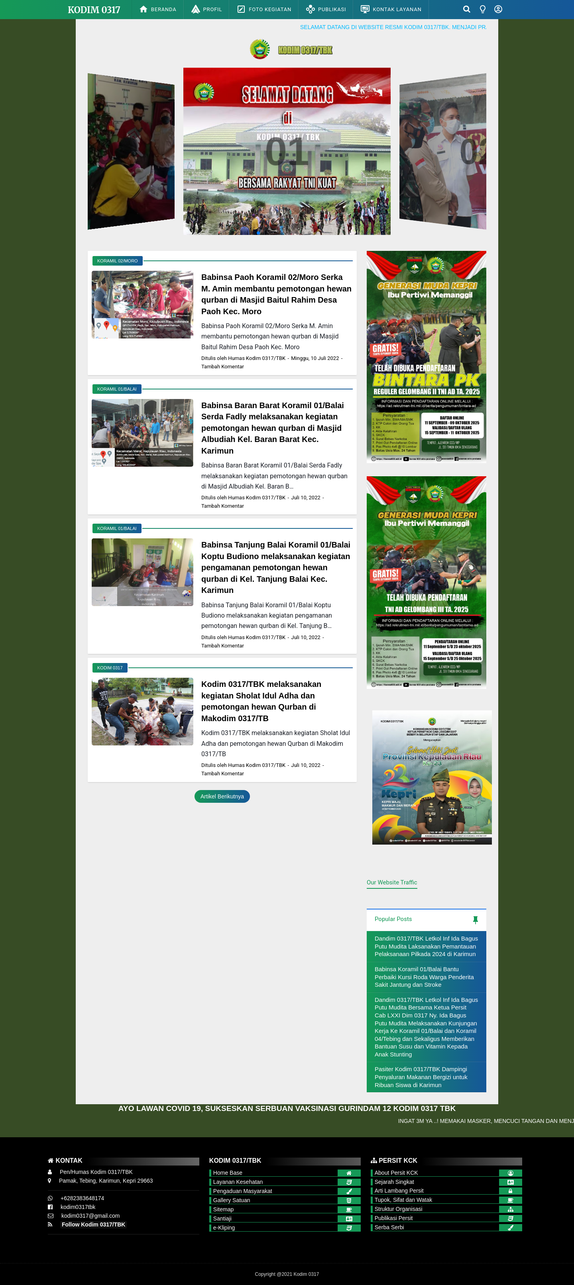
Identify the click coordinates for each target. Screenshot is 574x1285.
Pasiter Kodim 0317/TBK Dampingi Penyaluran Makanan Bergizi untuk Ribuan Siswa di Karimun (421, 1077)
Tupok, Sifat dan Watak (403, 1200)
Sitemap (223, 1209)
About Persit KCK (396, 1173)
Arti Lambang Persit (399, 1190)
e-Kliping (224, 1227)
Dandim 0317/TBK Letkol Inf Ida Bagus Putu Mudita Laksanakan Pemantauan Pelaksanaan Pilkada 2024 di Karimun (426, 946)
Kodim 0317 (94, 10)
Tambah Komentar (222, 367)
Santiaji (222, 1218)
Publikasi (326, 9)
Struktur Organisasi (399, 1209)
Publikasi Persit (394, 1218)
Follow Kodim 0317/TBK (93, 1224)
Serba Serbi (389, 1227)
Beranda (158, 9)
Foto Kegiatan (263, 9)
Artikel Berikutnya (222, 796)
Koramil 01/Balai (117, 389)
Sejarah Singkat (394, 1182)
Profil (206, 9)
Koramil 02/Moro (117, 260)
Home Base (227, 1173)
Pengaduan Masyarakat (242, 1191)
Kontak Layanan (390, 9)
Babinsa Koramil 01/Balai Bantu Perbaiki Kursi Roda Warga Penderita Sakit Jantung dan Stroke (424, 977)
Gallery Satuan (231, 1200)
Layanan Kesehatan (238, 1182)
